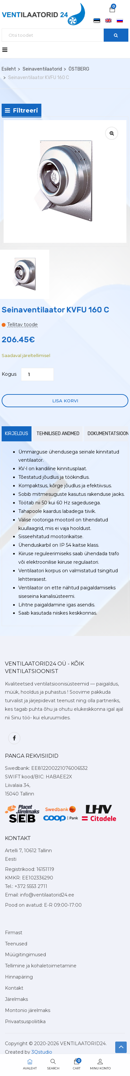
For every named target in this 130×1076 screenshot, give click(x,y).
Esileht (9, 69)
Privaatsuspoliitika (25, 1021)
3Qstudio (42, 1052)
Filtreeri (21, 110)
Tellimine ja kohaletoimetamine (40, 966)
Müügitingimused (25, 955)
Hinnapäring (19, 977)
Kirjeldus (16, 433)
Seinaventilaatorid (42, 69)
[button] (112, 10)
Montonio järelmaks (27, 1010)
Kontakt (14, 988)
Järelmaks (16, 999)
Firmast (13, 933)
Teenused (16, 944)
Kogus (9, 374)
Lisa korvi (65, 400)
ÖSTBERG (79, 69)
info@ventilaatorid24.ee (47, 895)
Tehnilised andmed (57, 433)
